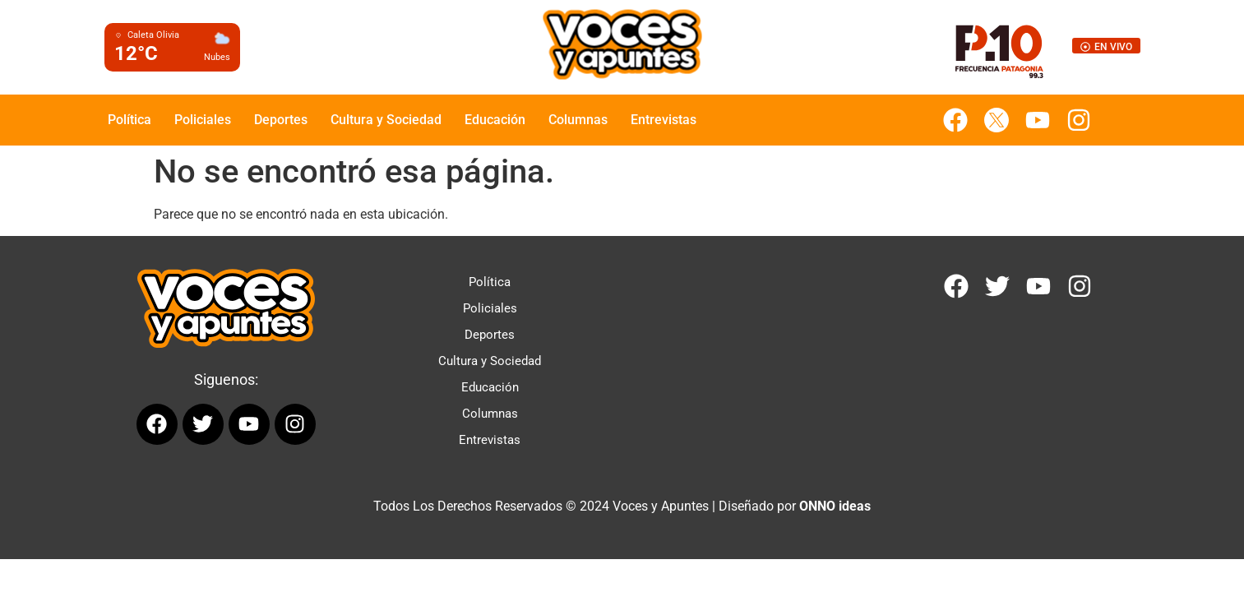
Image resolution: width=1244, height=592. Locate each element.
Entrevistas (663, 119)
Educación (495, 119)
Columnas (578, 119)
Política (129, 119)
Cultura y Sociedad (386, 119)
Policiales (202, 119)
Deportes (281, 119)
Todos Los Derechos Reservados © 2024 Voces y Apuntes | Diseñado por (622, 506)
